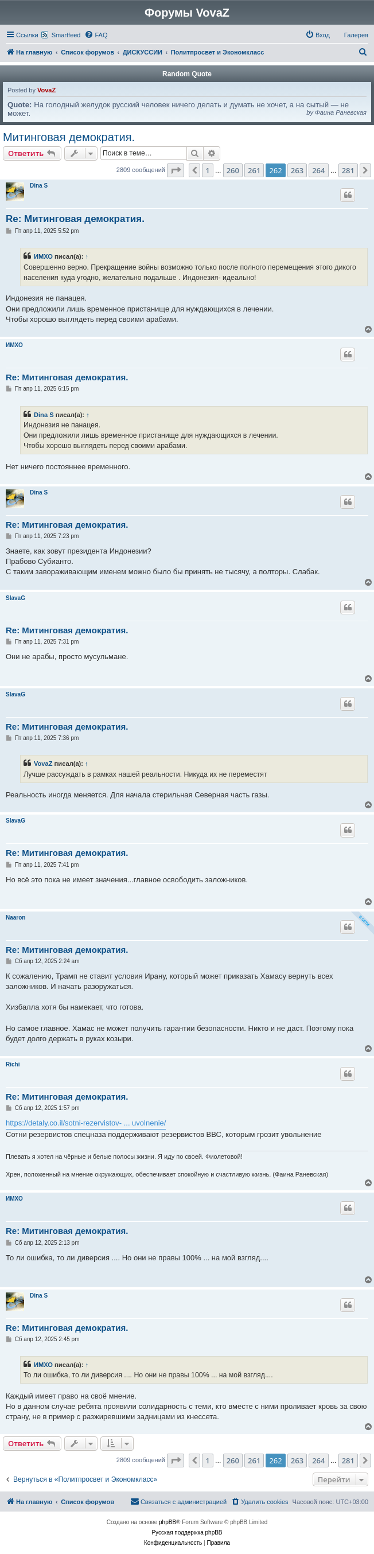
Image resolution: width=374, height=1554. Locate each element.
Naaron (15, 917)
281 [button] (348, 170)
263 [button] (297, 170)
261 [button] (254, 170)
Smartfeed (66, 35)
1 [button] (207, 170)
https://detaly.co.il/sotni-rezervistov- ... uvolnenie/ (86, 1123)
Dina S (39, 185)
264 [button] (318, 170)
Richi (13, 1064)
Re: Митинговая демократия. (75, 218)
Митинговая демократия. (69, 137)
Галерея (356, 35)
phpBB (167, 1522)
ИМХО (43, 256)
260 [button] (233, 170)
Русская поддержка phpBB (186, 1532)
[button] (175, 170)
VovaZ (46, 90)
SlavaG (15, 598)
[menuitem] (95, 35)
